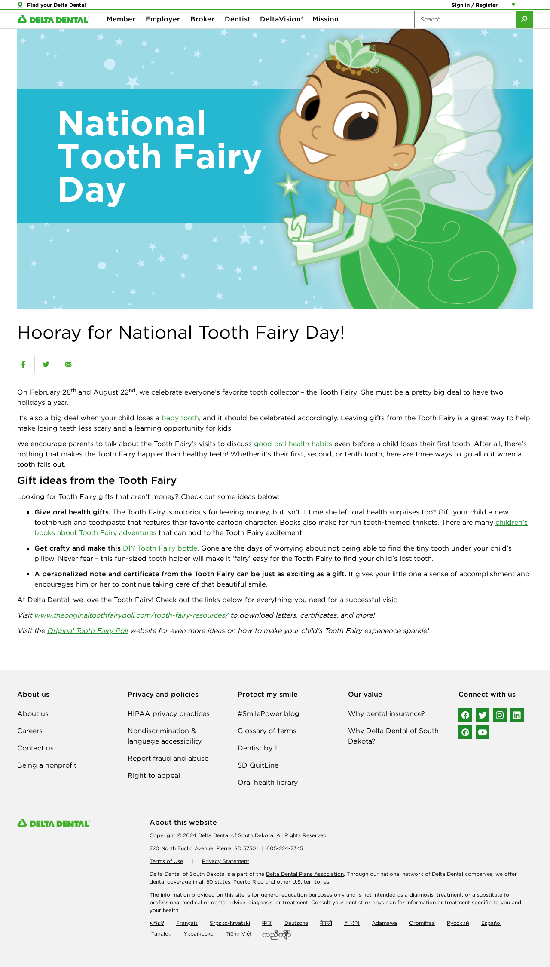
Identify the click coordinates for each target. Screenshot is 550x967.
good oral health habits (293, 443)
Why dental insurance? (386, 713)
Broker (202, 34)
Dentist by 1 (257, 748)
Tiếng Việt (239, 933)
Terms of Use (166, 861)
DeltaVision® (281, 34)
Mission (325, 34)
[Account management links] (515, 8)
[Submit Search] (524, 34)
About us (33, 713)
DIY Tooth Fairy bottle (160, 548)
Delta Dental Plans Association (305, 874)
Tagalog (161, 933)
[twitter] (46, 364)
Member (121, 34)
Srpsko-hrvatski (230, 923)
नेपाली (326, 923)
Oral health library (268, 782)
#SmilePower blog (268, 713)
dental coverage (170, 881)
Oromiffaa (422, 923)
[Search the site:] (465, 34)
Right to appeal (154, 775)
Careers (30, 730)
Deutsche (296, 923)
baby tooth (180, 417)
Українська (199, 933)
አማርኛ (157, 923)
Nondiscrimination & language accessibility (165, 735)
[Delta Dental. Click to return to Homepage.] (53, 35)
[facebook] (23, 364)
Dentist (238, 34)
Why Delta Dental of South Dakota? (393, 735)
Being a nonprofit (46, 765)
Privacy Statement (225, 861)
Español (491, 923)
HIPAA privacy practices (169, 713)
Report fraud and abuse (168, 758)
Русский (458, 923)
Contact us (35, 748)
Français (187, 923)
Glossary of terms (267, 730)
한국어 (352, 923)
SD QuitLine (258, 765)
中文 (267, 923)
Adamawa (384, 923)
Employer (163, 34)
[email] (68, 364)
